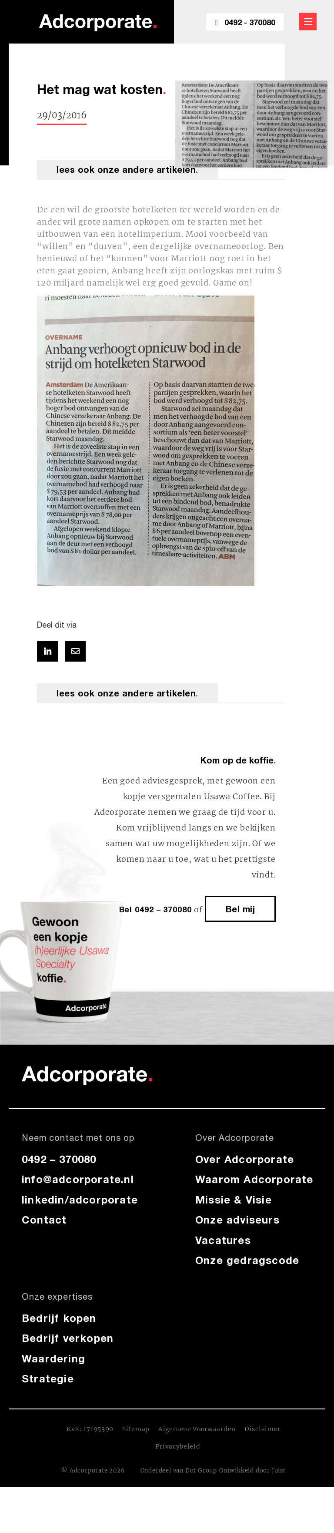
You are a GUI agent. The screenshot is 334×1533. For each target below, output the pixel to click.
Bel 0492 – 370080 (155, 909)
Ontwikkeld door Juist (252, 1470)
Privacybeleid (177, 1446)
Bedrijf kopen (59, 1318)
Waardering (53, 1358)
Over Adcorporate (244, 1159)
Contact (44, 1220)
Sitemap (136, 1429)
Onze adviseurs (237, 1220)
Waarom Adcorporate (254, 1179)
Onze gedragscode (247, 1260)
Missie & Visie (233, 1199)
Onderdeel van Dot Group (178, 1470)
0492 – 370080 (59, 1159)
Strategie (48, 1378)
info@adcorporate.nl (78, 1179)
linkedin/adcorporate (80, 1199)
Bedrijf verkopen (68, 1338)
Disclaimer (262, 1429)
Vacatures (223, 1240)
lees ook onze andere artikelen (127, 169)
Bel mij (240, 909)
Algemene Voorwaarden (197, 1429)
